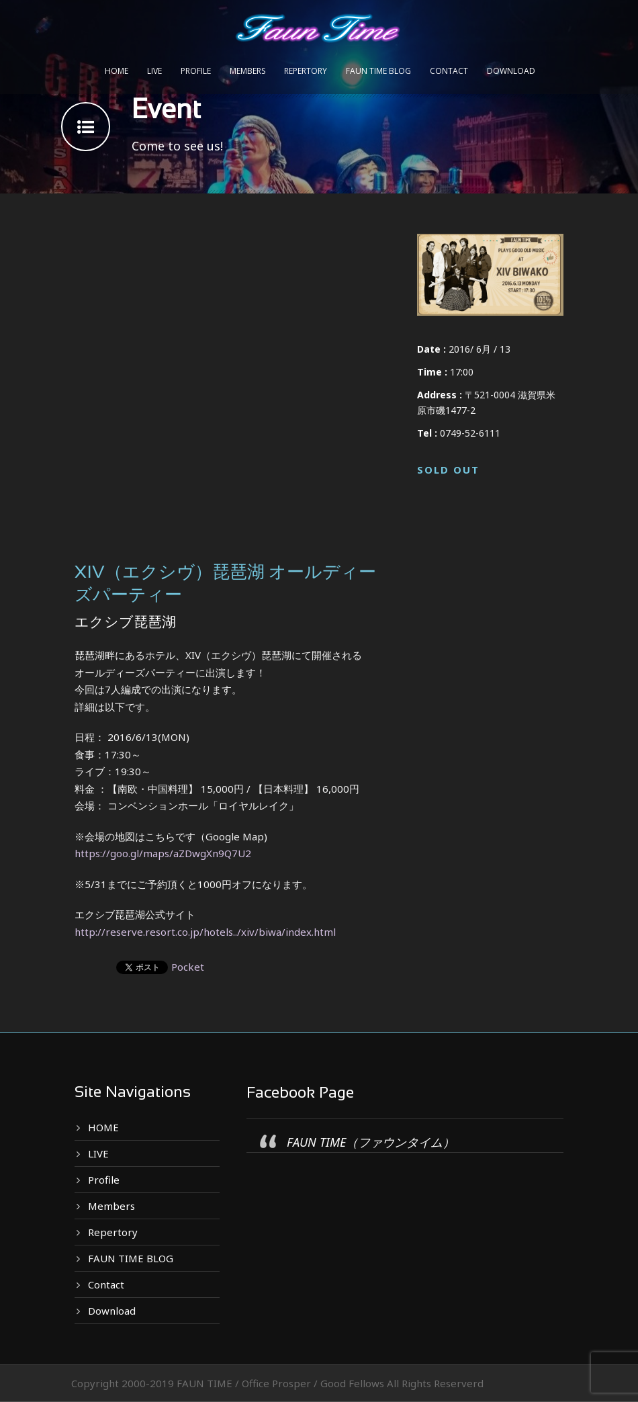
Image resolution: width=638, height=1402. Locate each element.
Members (247, 71)
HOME (116, 71)
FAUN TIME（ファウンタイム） (371, 1142)
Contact (449, 71)
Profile (196, 71)
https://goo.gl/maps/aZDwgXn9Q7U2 (163, 853)
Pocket (187, 966)
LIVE (154, 71)
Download (511, 71)
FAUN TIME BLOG (378, 71)
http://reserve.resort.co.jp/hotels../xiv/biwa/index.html (205, 931)
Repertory (305, 71)
